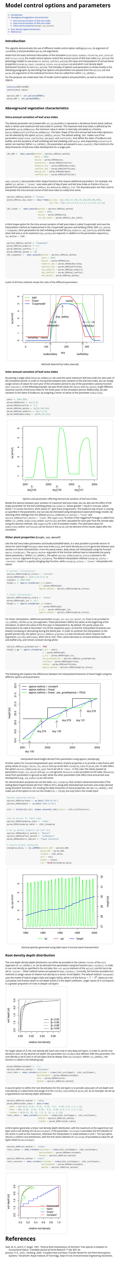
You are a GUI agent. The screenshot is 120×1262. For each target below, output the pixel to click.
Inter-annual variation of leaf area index (32, 23)
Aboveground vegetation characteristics (29, 17)
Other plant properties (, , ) (33, 25)
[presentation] (90, 979)
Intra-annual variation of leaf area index (31, 20)
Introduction (17, 14)
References (16, 31)
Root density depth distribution (25, 29)
